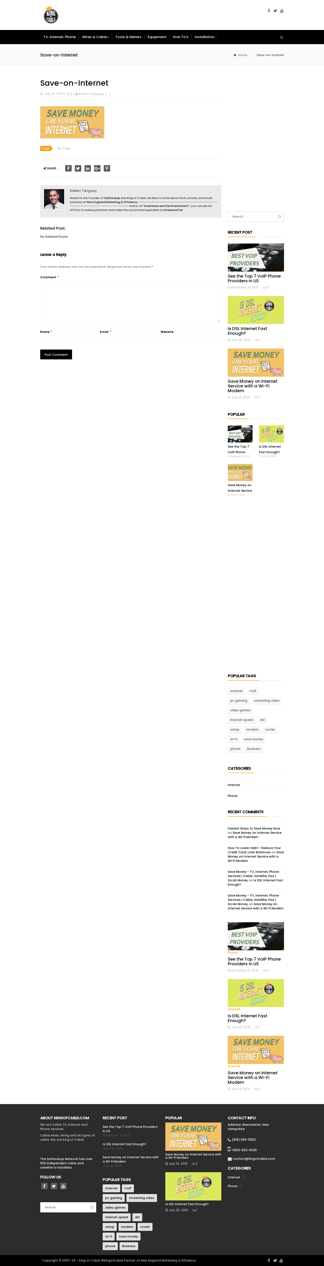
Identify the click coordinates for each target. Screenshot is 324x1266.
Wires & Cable (95, 36)
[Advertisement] (256, 138)
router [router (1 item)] (270, 729)
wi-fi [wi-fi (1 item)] (233, 739)
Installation (205, 36)
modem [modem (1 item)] (252, 729)
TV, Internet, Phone (59, 36)
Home (242, 55)
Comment (49, 277)
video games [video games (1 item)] (240, 710)
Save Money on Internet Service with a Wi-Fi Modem (253, 386)
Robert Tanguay (91, 94)
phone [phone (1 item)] (235, 749)
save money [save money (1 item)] (253, 739)
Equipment (157, 36)
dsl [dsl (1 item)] (262, 720)
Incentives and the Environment (166, 206)
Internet (234, 785)
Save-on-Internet (74, 83)
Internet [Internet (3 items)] (236, 691)
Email (106, 332)
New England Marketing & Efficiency (112, 202)
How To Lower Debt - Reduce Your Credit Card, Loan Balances (254, 850)
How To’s (180, 36)
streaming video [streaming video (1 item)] (267, 700)
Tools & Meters (128, 36)
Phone (232, 796)
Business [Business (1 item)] (254, 749)
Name (46, 332)
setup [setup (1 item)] (234, 729)
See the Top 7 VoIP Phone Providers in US (254, 278)
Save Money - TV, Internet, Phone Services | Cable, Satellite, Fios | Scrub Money (253, 876)
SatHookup (112, 198)
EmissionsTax (173, 210)
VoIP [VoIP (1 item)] (253, 691)
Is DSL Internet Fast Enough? (247, 331)
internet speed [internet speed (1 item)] (241, 720)
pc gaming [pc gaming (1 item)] (238, 700)
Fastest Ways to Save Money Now (254, 828)
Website (167, 332)
